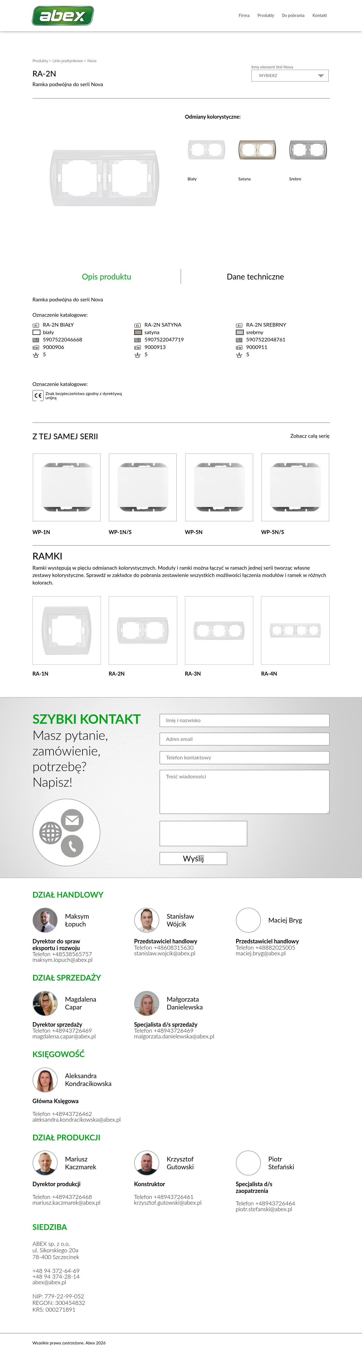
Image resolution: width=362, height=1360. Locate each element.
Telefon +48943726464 (265, 1203)
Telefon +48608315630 (164, 947)
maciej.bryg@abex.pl (261, 953)
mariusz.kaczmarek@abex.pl (66, 1202)
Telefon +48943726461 (164, 1197)
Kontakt (319, 15)
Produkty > (42, 60)
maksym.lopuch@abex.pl (63, 960)
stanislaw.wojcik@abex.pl (164, 953)
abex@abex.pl (49, 1282)
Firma (244, 15)
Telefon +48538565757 (62, 954)
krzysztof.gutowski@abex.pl (167, 1202)
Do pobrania (293, 15)
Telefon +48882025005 (265, 947)
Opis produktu (106, 276)
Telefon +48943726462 (62, 1114)
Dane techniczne (255, 276)
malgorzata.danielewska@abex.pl (167, 1036)
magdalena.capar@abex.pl (64, 1036)
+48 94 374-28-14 (56, 1276)
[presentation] (204, 833)
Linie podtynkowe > (69, 60)
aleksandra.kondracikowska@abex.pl (66, 1119)
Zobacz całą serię (309, 436)
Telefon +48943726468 (62, 1197)
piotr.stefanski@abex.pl (264, 1209)
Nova (91, 60)
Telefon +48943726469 (62, 1030)
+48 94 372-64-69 (56, 1271)
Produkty (265, 15)
